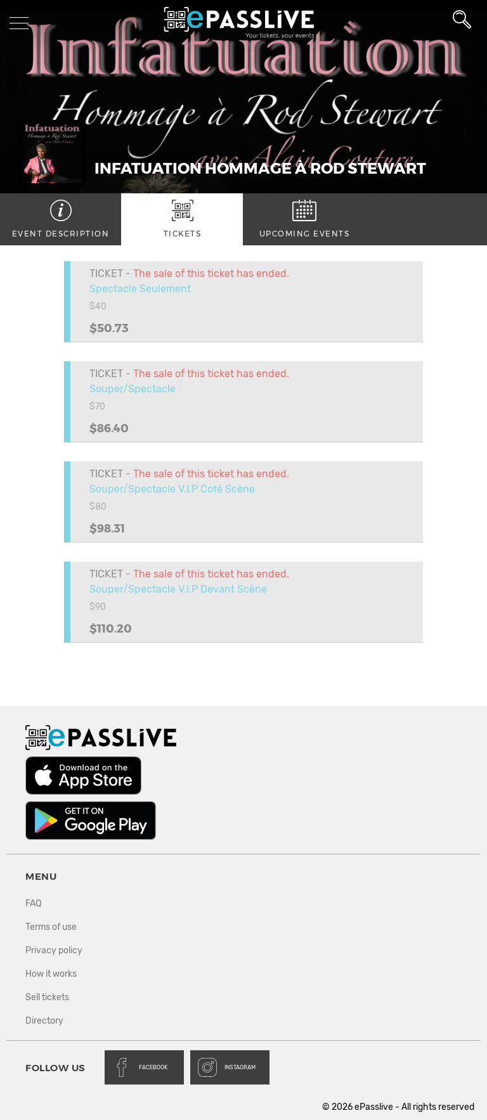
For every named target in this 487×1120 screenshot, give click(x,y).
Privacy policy (53, 950)
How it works (51, 974)
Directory (44, 1020)
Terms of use (51, 927)
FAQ (33, 903)
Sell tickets (47, 997)
